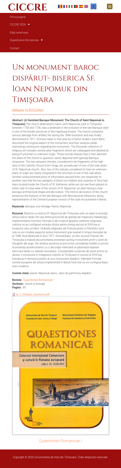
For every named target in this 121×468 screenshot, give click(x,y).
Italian (70, 6)
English (86, 6)
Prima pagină (18, 17)
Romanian (60, 6)
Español (81, 6)
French (65, 6)
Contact (14, 48)
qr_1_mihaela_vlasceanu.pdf (32, 294)
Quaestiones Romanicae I (38, 279)
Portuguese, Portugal (76, 6)
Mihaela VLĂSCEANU (27, 110)
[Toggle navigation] (110, 6)
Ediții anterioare (19, 32)
